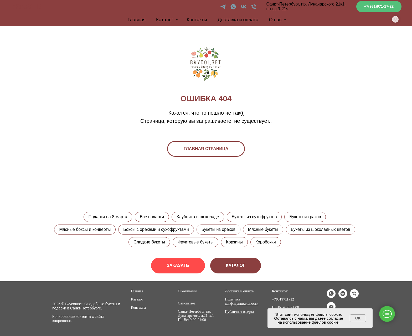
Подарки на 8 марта (107, 217)
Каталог (165, 19)
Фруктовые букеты (196, 242)
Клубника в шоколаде (198, 217)
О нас (276, 19)
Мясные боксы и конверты (85, 229)
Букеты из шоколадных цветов (320, 229)
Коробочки (265, 242)
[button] (178, 265)
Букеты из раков (305, 217)
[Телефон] (253, 6)
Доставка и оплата (238, 19)
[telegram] (223, 6)
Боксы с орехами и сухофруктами (156, 229)
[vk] (243, 6)
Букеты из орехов (218, 229)
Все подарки (152, 217)
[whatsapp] (233, 6)
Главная (137, 19)
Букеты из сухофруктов (254, 217)
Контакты (197, 19)
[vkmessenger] (342, 296)
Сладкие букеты (149, 242)
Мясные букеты (263, 229)
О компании (187, 291)
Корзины (234, 242)
